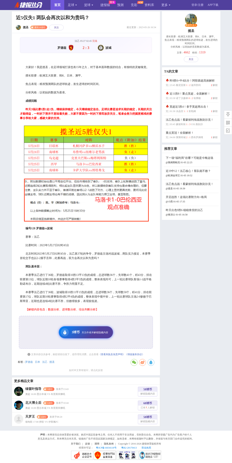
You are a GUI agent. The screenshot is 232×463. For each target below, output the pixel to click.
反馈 (87, 443)
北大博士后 (33, 402)
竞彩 (134, 5)
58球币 (147, 392)
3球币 (84, 332)
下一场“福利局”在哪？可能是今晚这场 (192, 160)
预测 (120, 5)
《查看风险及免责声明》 (112, 354)
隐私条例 (109, 443)
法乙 (44, 361)
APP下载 (213, 4)
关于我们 (75, 443)
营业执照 (146, 447)
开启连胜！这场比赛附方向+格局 (192, 200)
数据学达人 (191, 25)
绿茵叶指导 (33, 389)
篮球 (88, 5)
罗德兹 (29, 361)
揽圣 (52, 361)
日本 (37, 361)
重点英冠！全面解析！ (192, 135)
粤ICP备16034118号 (106, 447)
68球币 (147, 406)
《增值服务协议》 (134, 354)
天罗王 (30, 416)
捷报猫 (105, 5)
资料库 (149, 5)
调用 (97, 443)
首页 (57, 5)
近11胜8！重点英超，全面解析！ (192, 96)
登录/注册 (197, 4)
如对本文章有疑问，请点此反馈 (86, 370)
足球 (72, 5)
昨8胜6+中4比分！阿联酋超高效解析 (192, 83)
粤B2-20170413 (129, 447)
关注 (56, 27)
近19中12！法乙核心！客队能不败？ (192, 173)
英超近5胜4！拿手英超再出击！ (192, 109)
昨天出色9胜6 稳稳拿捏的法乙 (192, 213)
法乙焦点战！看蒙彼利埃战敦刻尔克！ (192, 122)
